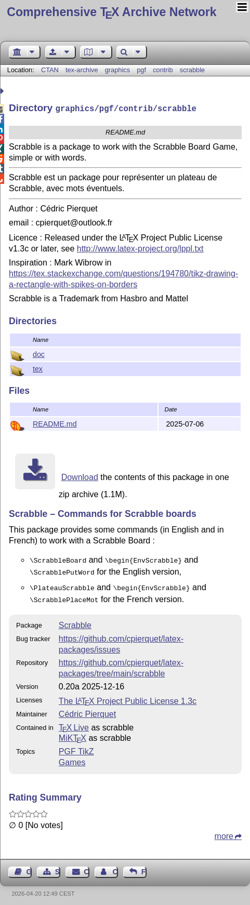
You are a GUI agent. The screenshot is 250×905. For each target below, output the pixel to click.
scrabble (192, 70)
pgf (141, 70)
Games (72, 757)
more (224, 831)
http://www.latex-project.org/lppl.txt (140, 247)
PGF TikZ (76, 746)
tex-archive (81, 70)
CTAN (50, 70)
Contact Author (114, 866)
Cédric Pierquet (87, 708)
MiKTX (72, 732)
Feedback (144, 866)
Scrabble (75, 620)
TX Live (74, 722)
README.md (55, 423)
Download (79, 476)
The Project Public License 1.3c (127, 695)
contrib (163, 70)
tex (38, 368)
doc (39, 353)
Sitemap (57, 866)
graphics (117, 70)
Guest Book (29, 866)
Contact (86, 866)
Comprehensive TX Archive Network (111, 12)
